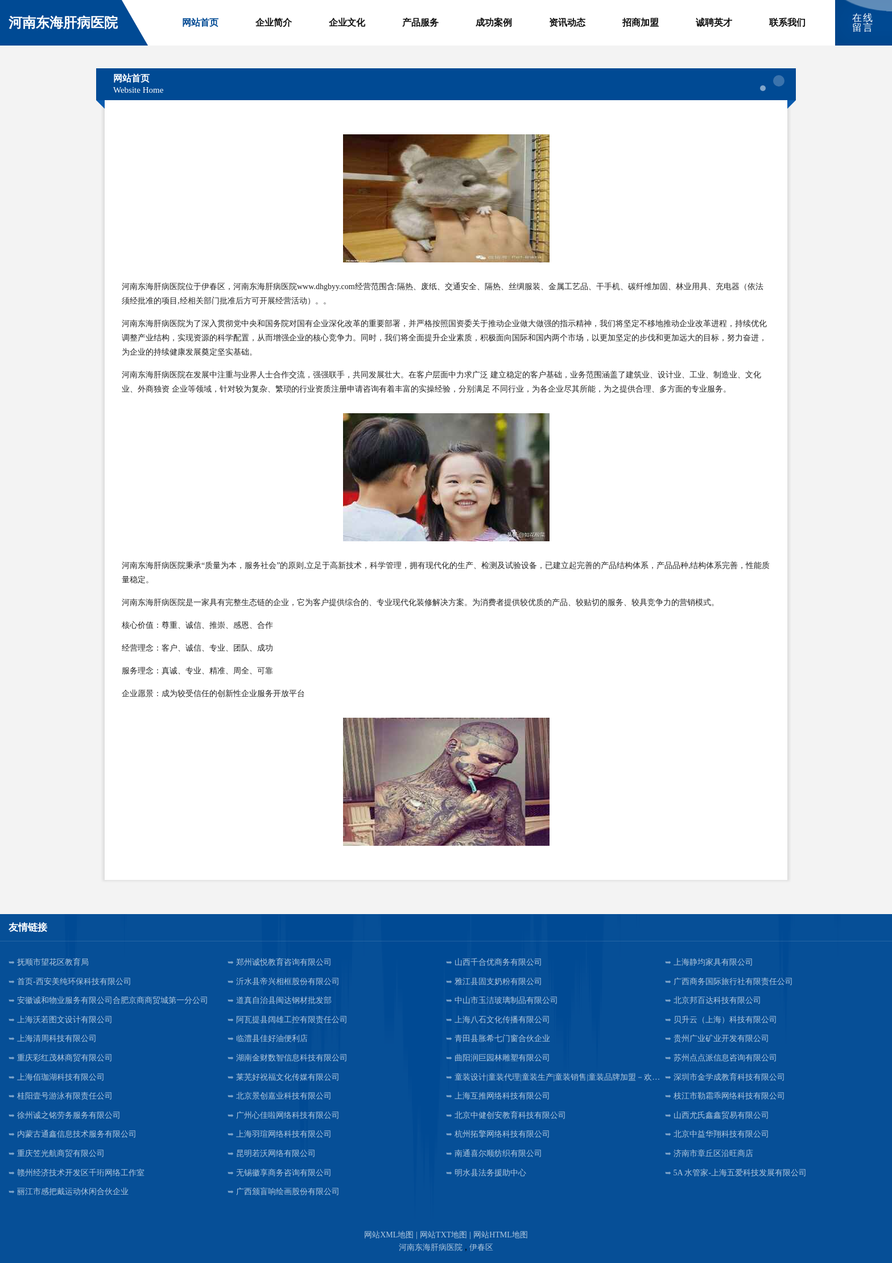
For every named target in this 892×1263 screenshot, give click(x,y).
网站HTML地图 (500, 1235)
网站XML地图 (389, 1235)
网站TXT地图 (443, 1235)
